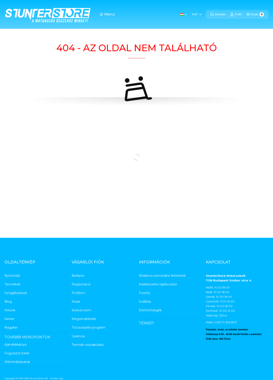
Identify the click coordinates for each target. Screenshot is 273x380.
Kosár (76, 302)
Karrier (9, 319)
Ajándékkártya (15, 345)
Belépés (78, 276)
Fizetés (144, 293)
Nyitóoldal (12, 276)
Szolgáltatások (15, 293)
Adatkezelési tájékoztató (158, 284)
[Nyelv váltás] (183, 14)
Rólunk (9, 310)
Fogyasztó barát (16, 353)
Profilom (78, 293)
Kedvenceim (81, 310)
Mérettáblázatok (17, 362)
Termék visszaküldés (88, 345)
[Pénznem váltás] (196, 14)
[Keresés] (217, 14)
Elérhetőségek (150, 310)
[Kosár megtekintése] (255, 14)
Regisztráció (81, 284)
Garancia (78, 336)
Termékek (12, 284)
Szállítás (145, 302)
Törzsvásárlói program (88, 327)
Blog (8, 302)
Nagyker (11, 327)
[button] (107, 14)
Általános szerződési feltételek (162, 276)
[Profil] (236, 14)
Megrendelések (84, 319)
